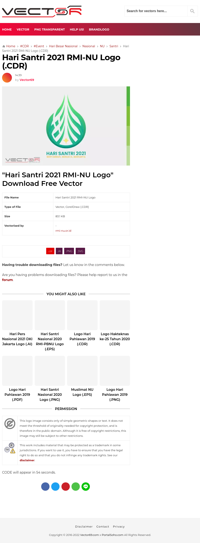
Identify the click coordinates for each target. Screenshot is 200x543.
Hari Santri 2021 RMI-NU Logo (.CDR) (61, 61)
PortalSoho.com (113, 535)
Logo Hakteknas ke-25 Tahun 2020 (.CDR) (115, 339)
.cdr (50, 251)
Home (7, 29)
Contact (102, 526)
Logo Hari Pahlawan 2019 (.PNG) (114, 395)
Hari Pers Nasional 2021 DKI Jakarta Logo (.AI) (17, 339)
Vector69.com (89, 535)
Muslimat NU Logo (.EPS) (82, 392)
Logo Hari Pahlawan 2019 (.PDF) (17, 395)
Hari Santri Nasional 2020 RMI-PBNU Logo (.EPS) (50, 341)
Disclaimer (84, 526)
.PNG (69, 251)
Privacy (119, 526)
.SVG (80, 251)
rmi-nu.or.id (63, 230)
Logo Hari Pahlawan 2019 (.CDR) (82, 339)
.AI (59, 251)
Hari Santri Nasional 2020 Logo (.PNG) (50, 395)
